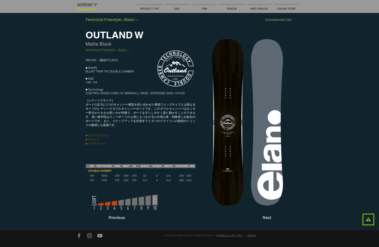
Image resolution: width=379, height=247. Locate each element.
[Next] (259, 218)
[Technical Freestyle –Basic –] (111, 20)
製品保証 (251, 235)
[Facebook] (79, 236)
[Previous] (124, 218)
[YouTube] (100, 236)
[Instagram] (89, 236)
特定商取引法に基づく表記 (229, 235)
